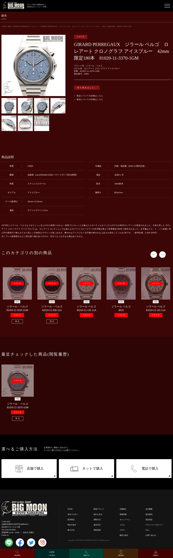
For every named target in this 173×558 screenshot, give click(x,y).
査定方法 (97, 525)
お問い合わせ (151, 535)
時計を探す (72, 525)
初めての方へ (73, 514)
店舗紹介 (123, 509)
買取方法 (97, 520)
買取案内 (121, 555)
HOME (70, 509)
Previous (153, 254)
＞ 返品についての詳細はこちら (88, 99)
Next (162, 254)
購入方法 (71, 530)
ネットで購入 (86, 468)
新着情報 (123, 514)
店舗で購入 (29, 468)
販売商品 (71, 520)
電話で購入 (144, 468)
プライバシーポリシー (154, 525)
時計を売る (98, 514)
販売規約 (149, 514)
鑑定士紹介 (124, 535)
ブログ (122, 530)
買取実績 (97, 530)
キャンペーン (125, 520)
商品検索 (17, 555)
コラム (122, 525)
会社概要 (149, 509)
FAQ (147, 530)
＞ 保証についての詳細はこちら (88, 96)
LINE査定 (52, 555)
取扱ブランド (99, 509)
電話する (86, 555)
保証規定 (149, 520)
